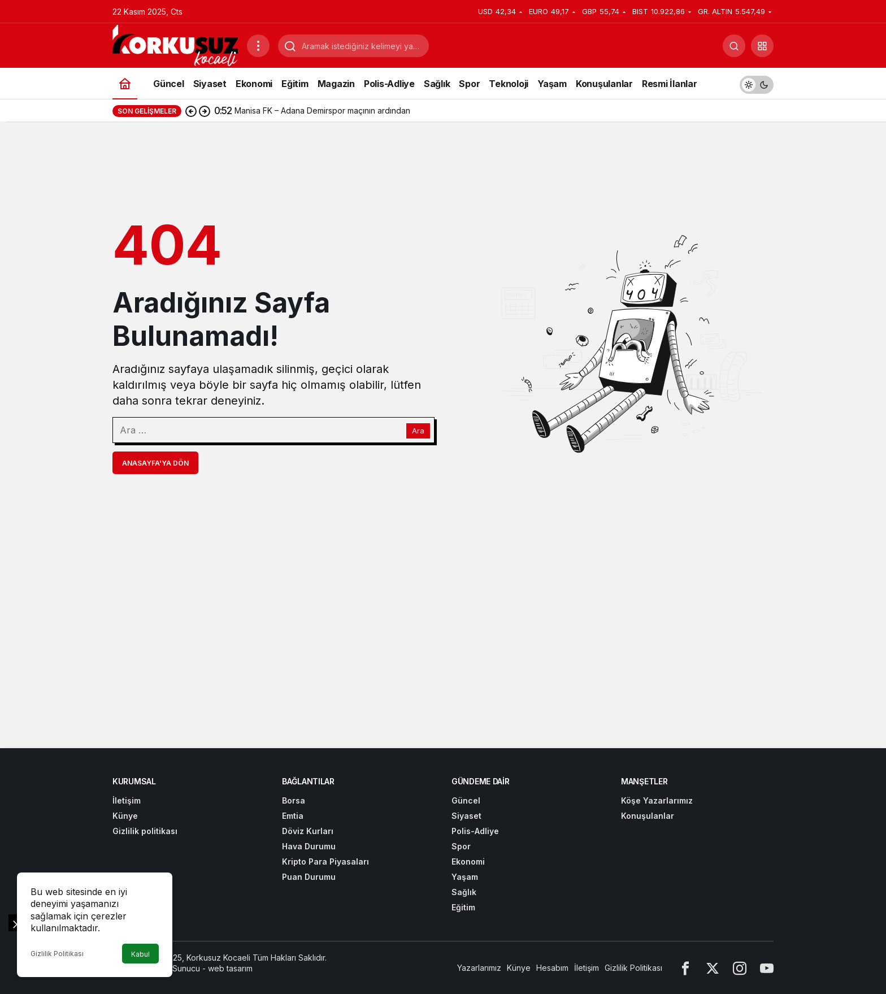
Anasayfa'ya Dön (155, 463)
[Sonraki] (204, 110)
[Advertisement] (54, 285)
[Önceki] (191, 110)
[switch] (757, 83)
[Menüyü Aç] (258, 45)
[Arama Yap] (734, 45)
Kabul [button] (140, 954)
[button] (762, 45)
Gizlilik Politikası (57, 953)
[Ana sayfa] (125, 83)
